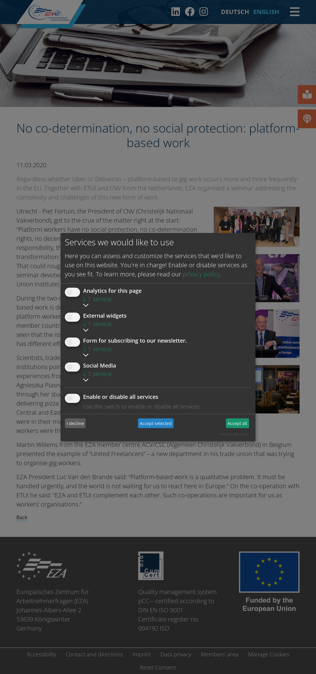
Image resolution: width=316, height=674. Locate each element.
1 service (97, 299)
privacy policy (201, 274)
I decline (75, 423)
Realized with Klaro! (234, 434)
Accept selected (156, 423)
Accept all (237, 423)
